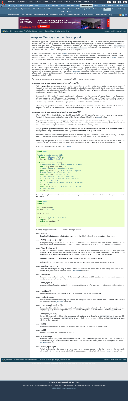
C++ (59, 9)
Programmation (86, 6)
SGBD (96, 6)
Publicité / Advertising (82, 397)
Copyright (36, 374)
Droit (86, 2)
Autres (69, 12)
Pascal (95, 9)
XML (62, 12)
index (124, 31)
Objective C (86, 9)
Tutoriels (22, 2)
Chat (45, 2)
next (112, 31)
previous (107, 31)
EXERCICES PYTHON (41, 15)
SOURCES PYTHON (73, 15)
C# (64, 9)
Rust (113, 9)
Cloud (37, 6)
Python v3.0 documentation (13, 31)
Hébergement (68, 397)
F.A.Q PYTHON (27, 15)
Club (94, 2)
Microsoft (55, 6)
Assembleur (48, 9)
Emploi (67, 2)
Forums (11, 2)
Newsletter (56, 2)
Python (107, 9)
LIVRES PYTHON (101, 15)
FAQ (31, 2)
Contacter (52, 393)
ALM (47, 6)
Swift (119, 9)
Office (103, 6)
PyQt (110, 15)
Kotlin (78, 9)
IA (42, 6)
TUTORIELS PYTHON (57, 15)
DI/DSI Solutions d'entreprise (23, 6)
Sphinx (92, 374)
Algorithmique (26, 9)
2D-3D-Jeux (37, 9)
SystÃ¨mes (119, 6)
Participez (58, 397)
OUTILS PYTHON (88, 15)
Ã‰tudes (77, 2)
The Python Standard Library (34, 31)
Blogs (38, 2)
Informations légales (99, 397)
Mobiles (110, 6)
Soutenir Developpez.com (43, 397)
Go (72, 9)
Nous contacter (28, 397)
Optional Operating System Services (57, 31)
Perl (101, 9)
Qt (124, 9)
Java (62, 6)
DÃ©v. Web (70, 6)
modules (118, 31)
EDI (77, 6)
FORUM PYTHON (14, 15)
